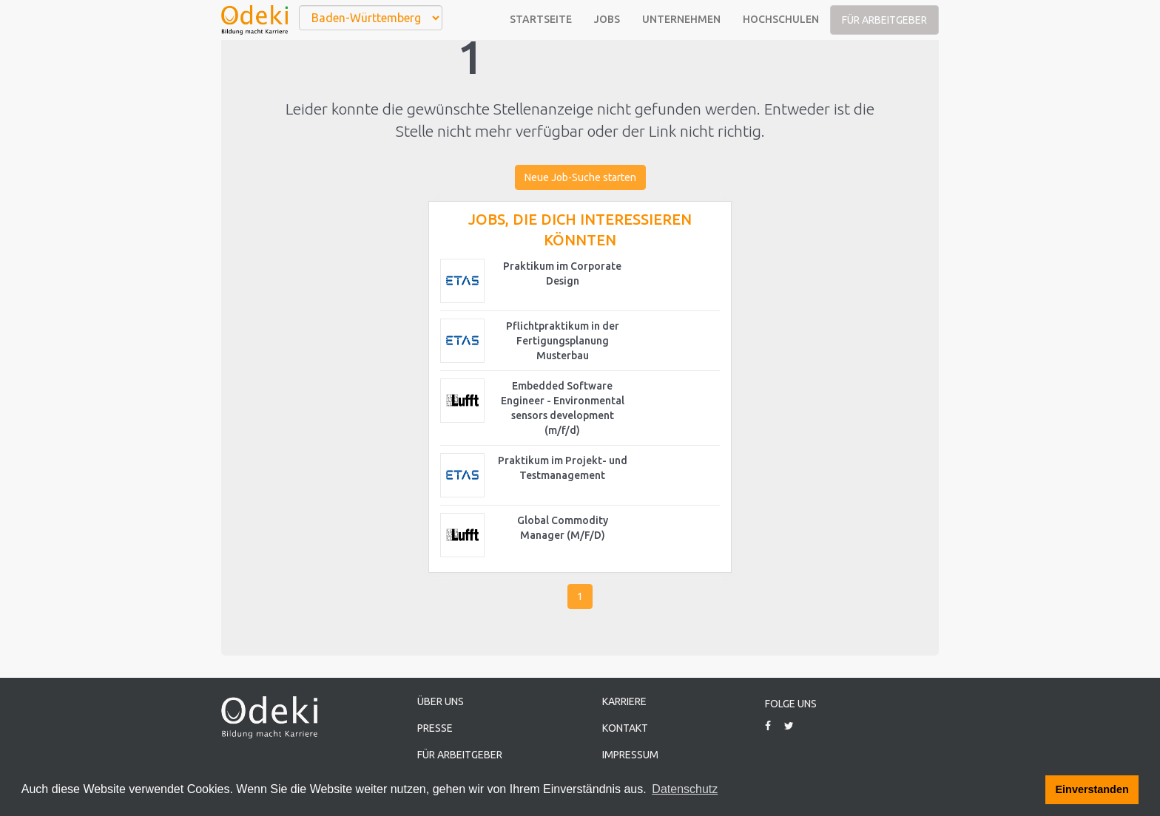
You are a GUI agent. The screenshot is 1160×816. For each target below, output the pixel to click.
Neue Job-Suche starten (580, 177)
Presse (435, 728)
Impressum (630, 755)
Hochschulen (781, 19)
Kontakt (625, 728)
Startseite (541, 19)
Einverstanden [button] (1092, 789)
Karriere (624, 701)
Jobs (607, 19)
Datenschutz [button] (685, 789)
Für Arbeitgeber (884, 20)
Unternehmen (681, 19)
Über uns (440, 701)
